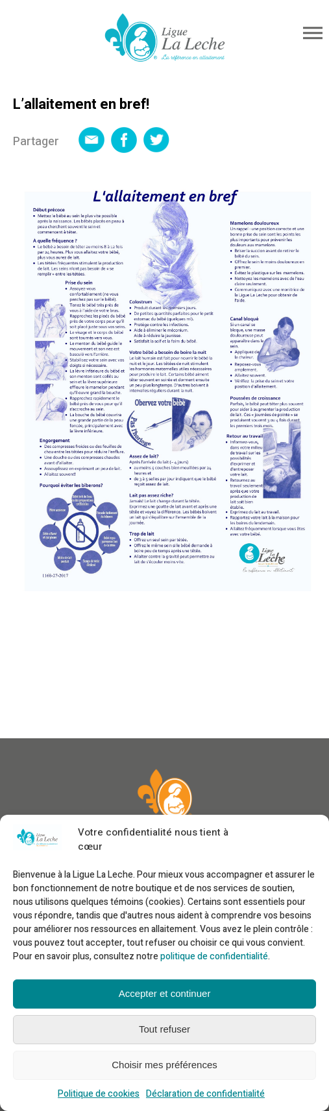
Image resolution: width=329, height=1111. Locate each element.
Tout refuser (164, 1029)
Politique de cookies (99, 1094)
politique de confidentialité (214, 956)
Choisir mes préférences (164, 1064)
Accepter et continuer (165, 993)
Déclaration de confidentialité (205, 1094)
